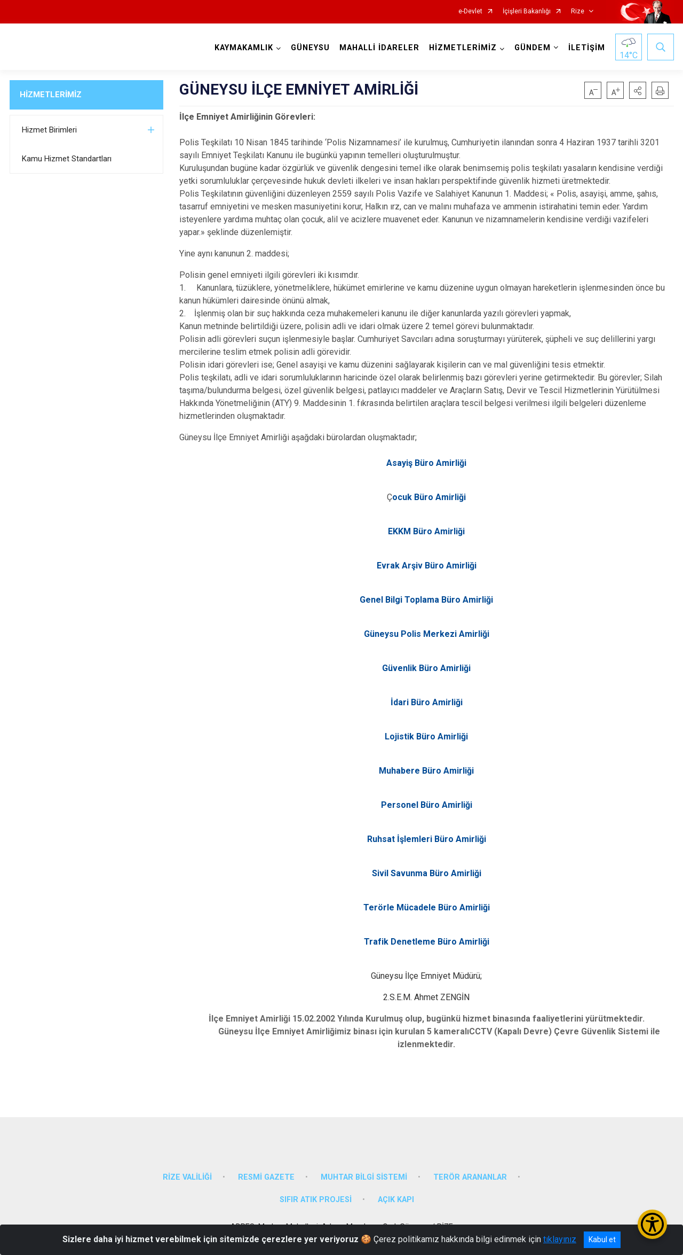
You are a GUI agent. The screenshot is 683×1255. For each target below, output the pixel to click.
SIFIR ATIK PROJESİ (316, 1199)
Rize (577, 11)
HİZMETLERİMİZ (51, 94)
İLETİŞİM (586, 47)
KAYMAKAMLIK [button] (244, 47)
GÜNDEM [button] (532, 47)
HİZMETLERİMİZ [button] (463, 47)
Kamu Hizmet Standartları (67, 158)
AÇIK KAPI (396, 1199)
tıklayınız (559, 1239)
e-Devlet (470, 11)
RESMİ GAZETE (266, 1177)
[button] (637, 90)
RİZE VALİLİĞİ (187, 1177)
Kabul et (602, 1239)
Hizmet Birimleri (49, 130)
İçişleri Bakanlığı (527, 11)
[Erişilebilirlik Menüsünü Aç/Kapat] (652, 1224)
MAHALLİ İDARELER (379, 47)
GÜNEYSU (310, 47)
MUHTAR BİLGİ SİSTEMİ (364, 1177)
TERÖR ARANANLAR (470, 1177)
